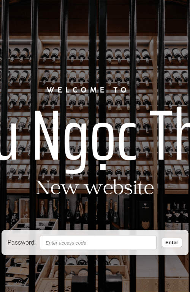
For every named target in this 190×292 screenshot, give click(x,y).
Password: (21, 242)
